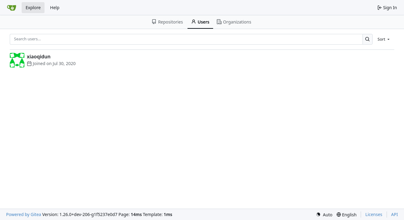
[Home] (11, 7)
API (394, 214)
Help (54, 7)
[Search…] (368, 39)
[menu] (384, 39)
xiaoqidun (39, 56)
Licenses (373, 214)
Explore (33, 7)
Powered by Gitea (23, 214)
